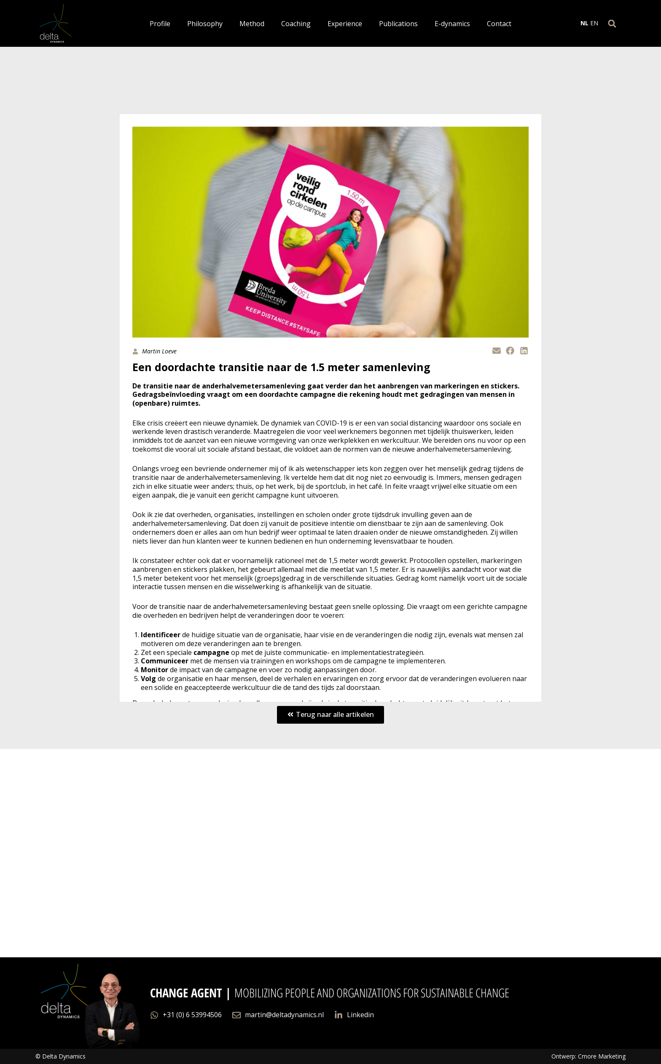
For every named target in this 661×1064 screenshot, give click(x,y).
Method (251, 23)
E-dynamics (452, 23)
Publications (398, 23)
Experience (345, 23)
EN (594, 23)
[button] (612, 23)
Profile (160, 23)
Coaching (296, 23)
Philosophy (205, 23)
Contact (499, 23)
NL (584, 23)
